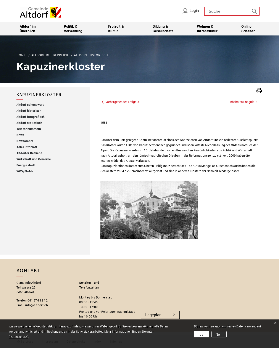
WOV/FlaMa (25, 171)
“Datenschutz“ (18, 337)
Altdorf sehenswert (30, 104)
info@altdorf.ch (36, 305)
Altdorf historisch (38, 110)
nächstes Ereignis (244, 102)
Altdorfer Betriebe (29, 153)
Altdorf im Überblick (28, 28)
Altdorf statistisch (29, 123)
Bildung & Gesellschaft (163, 28)
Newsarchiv (24, 141)
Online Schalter (248, 28)
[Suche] (255, 11)
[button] (259, 90)
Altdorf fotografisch (30, 117)
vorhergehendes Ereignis (120, 102)
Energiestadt (25, 165)
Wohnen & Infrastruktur (207, 28)
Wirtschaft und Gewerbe (33, 159)
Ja (201, 334)
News (20, 135)
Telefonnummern (28, 129)
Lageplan (153, 314)
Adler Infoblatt (26, 147)
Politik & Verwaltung (73, 28)
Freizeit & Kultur (116, 28)
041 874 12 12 (37, 300)
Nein (219, 334)
